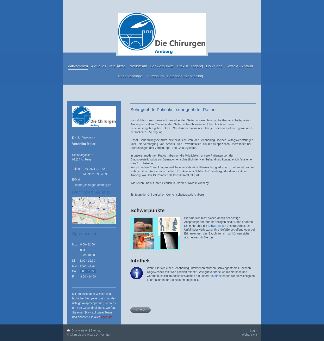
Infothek (216, 276)
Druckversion (78, 330)
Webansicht (249, 334)
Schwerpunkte (217, 225)
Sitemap (96, 330)
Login (253, 330)
